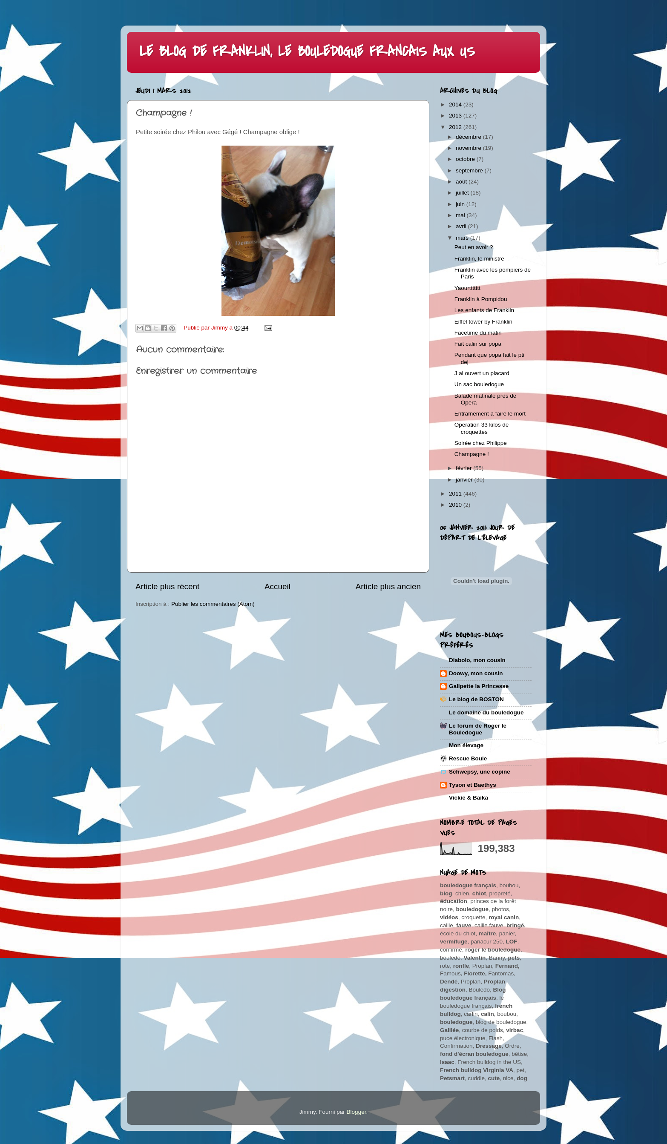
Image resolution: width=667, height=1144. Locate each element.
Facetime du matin (478, 333)
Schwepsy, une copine (479, 771)
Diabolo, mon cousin (477, 660)
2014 (456, 104)
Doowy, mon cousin (476, 673)
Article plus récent (167, 586)
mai (461, 215)
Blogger (356, 1112)
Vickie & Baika (468, 797)
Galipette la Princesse (479, 686)
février (464, 468)
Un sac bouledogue (479, 384)
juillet (463, 192)
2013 (456, 115)
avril (462, 226)
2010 (456, 505)
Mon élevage (466, 745)
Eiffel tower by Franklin (483, 321)
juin (461, 204)
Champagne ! (471, 454)
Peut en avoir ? (473, 247)
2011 (456, 493)
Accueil (277, 586)
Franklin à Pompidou (480, 299)
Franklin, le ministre (479, 258)
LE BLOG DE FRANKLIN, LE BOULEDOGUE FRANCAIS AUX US (307, 51)
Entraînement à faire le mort (490, 413)
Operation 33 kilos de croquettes (481, 428)
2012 (456, 127)
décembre (469, 137)
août (462, 181)
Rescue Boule (468, 758)
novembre (469, 148)
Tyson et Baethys (472, 785)
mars (463, 238)
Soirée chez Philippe (480, 443)
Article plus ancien (388, 586)
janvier (465, 479)
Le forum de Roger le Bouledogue (477, 729)
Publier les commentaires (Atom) (213, 604)
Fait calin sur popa (477, 344)
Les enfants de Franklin (484, 310)
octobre (466, 159)
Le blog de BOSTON (476, 699)
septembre (470, 170)
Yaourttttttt (467, 288)
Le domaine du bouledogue (486, 712)
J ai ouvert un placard (481, 373)
